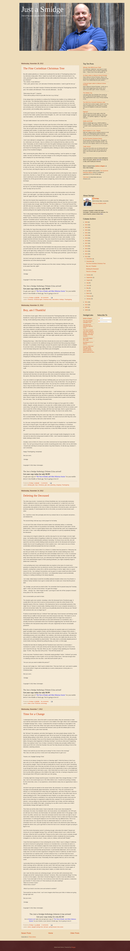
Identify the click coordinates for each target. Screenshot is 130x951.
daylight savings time (37, 927)
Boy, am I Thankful (34, 310)
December (89, 258)
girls (46, 485)
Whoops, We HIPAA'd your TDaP (92, 67)
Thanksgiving (68, 299)
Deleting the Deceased (36, 495)
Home (50, 933)
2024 (86, 225)
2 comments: (44, 483)
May (87, 288)
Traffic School (87, 146)
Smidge (96, 198)
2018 (86, 240)
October (88, 275)
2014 (86, 251)
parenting (53, 485)
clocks (29, 927)
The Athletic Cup (87, 93)
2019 (86, 238)
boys (36, 485)
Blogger (73, 947)
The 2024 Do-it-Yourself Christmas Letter (94, 102)
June (87, 285)
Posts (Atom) (32, 937)
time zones (60, 927)
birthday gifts (31, 485)
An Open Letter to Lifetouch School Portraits (95, 75)
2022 (86, 230)
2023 (86, 227)
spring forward (53, 927)
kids (49, 485)
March (88, 293)
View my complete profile (99, 203)
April (87, 290)
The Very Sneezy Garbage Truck (87, 321)
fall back (46, 927)
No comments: (45, 297)
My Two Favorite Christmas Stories (92, 138)
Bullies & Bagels (100, 166)
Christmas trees (47, 299)
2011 (86, 302)
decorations (55, 299)
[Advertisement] (56, 55)
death (29, 703)
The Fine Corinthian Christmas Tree (43, 68)
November (89, 261)
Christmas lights (38, 299)
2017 (86, 243)
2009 (86, 307)
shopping (58, 485)
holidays (61, 299)
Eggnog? (85, 111)
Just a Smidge (42, 9)
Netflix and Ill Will (87, 121)
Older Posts (74, 933)
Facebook (37, 703)
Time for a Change (34, 714)
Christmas (30, 299)
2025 (86, 222)
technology (44, 703)
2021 (86, 232)
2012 (86, 256)
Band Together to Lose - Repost (91, 130)
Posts (100, 318)
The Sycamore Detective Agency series (88, 326)
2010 (86, 304)
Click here (86, 177)
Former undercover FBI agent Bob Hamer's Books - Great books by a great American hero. (89, 349)
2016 (86, 246)
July (87, 283)
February (89, 296)
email (32, 703)
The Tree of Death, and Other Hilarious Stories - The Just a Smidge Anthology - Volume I (88, 333)
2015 (86, 248)
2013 (86, 254)
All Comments (102, 321)
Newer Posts (26, 933)
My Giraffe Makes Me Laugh (88, 339)
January (88, 298)
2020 (86, 235)
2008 (86, 310)
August (88, 280)
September (89, 277)
